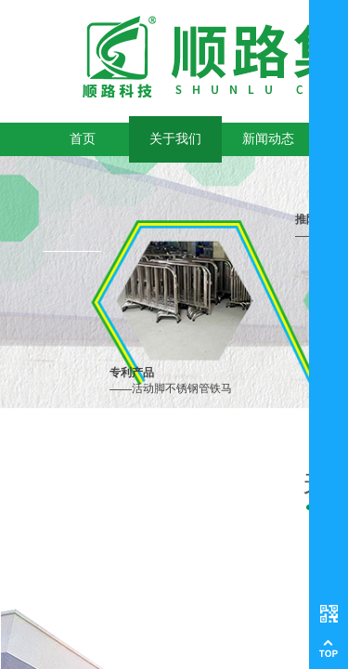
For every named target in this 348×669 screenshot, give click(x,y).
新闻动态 (268, 139)
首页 (83, 139)
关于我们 (175, 139)
